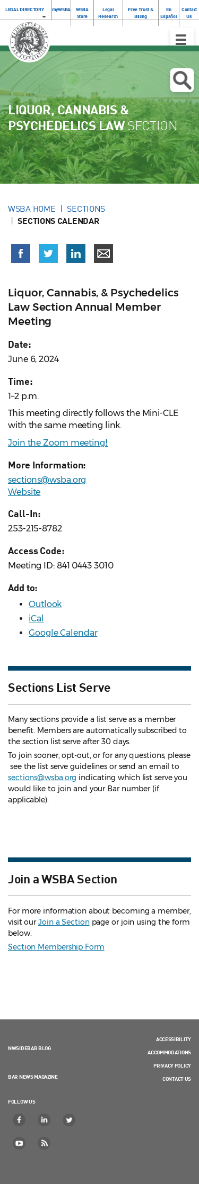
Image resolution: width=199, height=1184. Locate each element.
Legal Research (108, 12)
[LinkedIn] (44, 1120)
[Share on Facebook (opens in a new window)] (20, 253)
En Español (168, 12)
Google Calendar (63, 633)
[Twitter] (69, 1120)
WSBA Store (82, 12)
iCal (36, 618)
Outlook (45, 604)
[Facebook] (19, 1120)
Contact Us (189, 12)
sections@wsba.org (47, 480)
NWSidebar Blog (29, 1048)
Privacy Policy (172, 1065)
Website (24, 492)
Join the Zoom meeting (58, 443)
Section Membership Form (56, 947)
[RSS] (44, 1143)
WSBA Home (31, 208)
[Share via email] (103, 253)
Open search (181, 80)
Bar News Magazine (33, 1076)
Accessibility (173, 1039)
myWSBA (61, 9)
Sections (86, 208)
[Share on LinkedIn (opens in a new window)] (76, 253)
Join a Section (64, 922)
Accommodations (169, 1052)
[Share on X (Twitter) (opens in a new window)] (48, 253)
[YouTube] (19, 1143)
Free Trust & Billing (140, 12)
